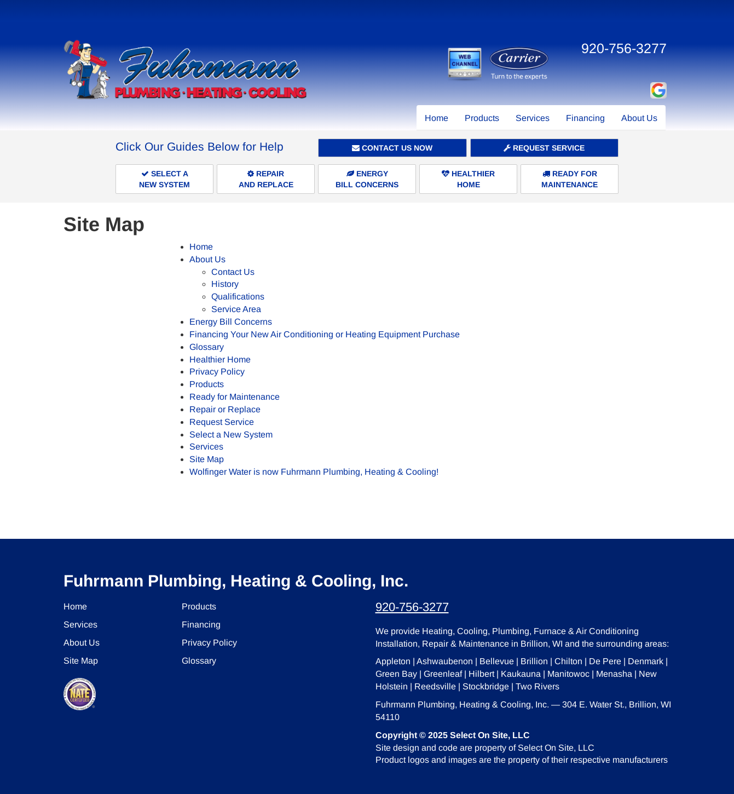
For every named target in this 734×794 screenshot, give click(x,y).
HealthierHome (468, 179)
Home (436, 118)
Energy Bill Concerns (230, 321)
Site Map (206, 459)
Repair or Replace (225, 409)
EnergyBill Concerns (367, 179)
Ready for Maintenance (234, 396)
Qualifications (237, 296)
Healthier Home (220, 359)
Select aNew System (164, 179)
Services (533, 118)
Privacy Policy (217, 371)
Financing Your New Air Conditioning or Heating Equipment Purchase (324, 334)
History (225, 284)
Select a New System (231, 434)
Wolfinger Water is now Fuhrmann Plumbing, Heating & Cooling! (313, 471)
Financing (585, 118)
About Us (639, 118)
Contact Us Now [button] (392, 147)
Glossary (206, 347)
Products (482, 118)
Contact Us (233, 272)
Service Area (236, 309)
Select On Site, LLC (490, 735)
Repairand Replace (266, 179)
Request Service (544, 147)
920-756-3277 (412, 607)
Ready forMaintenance (569, 179)
